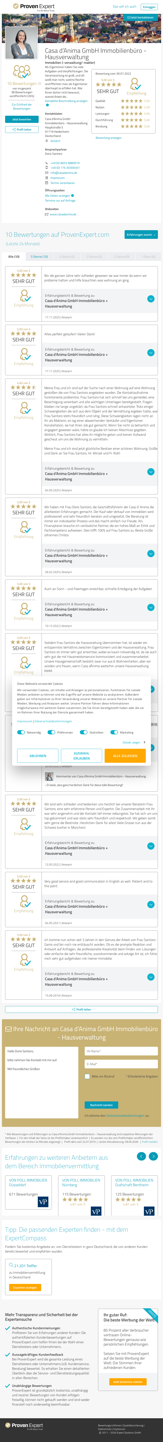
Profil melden (150, 1142)
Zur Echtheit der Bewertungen (22, 106)
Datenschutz (104, 1429)
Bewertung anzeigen (105, 138)
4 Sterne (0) (66, 256)
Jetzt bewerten (22, 119)
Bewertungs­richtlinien (109, 1425)
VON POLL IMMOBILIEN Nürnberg (81, 1182)
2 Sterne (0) (121, 256)
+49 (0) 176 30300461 (65, 168)
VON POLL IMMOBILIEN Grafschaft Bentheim (134, 1182)
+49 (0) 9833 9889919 (65, 163)
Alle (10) (13, 256)
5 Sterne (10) (39, 256)
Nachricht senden (101, 1105)
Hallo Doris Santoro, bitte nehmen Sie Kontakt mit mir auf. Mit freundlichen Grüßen (41, 1082)
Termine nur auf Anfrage (60, 200)
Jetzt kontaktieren (141, 17)
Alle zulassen (125, 755)
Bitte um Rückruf (103, 1076)
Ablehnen (38, 755)
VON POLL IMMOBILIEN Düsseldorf (28, 1182)
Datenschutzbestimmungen (53, 721)
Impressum (24, 721)
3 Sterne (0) (94, 256)
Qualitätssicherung (133, 1425)
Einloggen (149, 7)
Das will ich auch (124, 6)
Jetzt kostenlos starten (128, 1382)
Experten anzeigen (25, 1287)
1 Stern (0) (148, 256)
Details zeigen (131, 742)
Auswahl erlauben (81, 756)
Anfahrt (55, 141)
